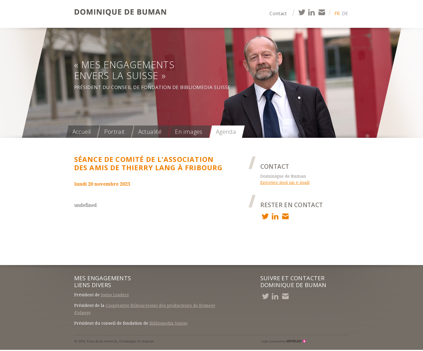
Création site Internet (287, 341)
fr (337, 13)
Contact (278, 13)
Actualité (150, 132)
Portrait (114, 132)
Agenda (226, 132)
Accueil (81, 132)
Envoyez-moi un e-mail (285, 182)
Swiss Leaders (115, 295)
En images (188, 132)
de (345, 13)
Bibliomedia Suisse (168, 323)
